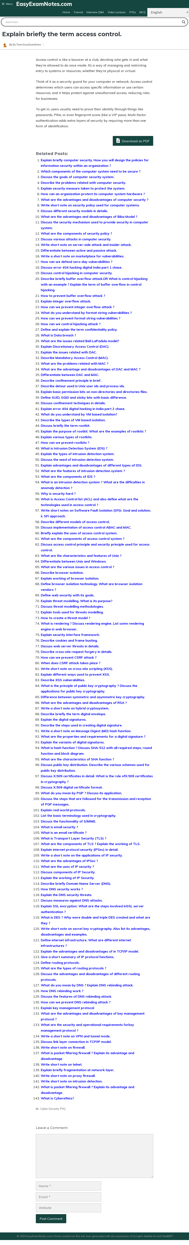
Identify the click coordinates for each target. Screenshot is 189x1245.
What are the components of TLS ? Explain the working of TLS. (90, 844)
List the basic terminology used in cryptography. (78, 815)
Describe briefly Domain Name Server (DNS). (76, 883)
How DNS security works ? (62, 889)
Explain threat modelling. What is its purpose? (76, 601)
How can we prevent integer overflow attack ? (77, 307)
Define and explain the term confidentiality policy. (79, 329)
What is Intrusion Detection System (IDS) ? (74, 448)
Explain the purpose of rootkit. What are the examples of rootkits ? (93, 431)
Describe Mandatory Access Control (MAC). (75, 358)
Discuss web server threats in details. (70, 646)
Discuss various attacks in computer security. (76, 239)
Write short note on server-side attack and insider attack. (86, 245)
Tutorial (78, 12)
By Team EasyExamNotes (27, 44)
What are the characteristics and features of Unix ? (81, 555)
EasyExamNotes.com (44, 3)
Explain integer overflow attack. (66, 301)
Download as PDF (133, 140)
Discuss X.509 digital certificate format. (72, 787)
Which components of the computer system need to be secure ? (90, 171)
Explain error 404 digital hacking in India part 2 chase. (83, 409)
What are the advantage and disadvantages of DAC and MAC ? (90, 369)
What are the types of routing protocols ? (73, 968)
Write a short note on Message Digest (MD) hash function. (86, 731)
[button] (7, 4)
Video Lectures (117, 12)
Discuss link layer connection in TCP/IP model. (76, 1042)
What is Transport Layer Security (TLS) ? (73, 838)
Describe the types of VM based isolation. (73, 420)
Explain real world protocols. (63, 810)
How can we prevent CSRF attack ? (69, 657)
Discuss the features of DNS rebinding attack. (76, 996)
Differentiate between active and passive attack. (79, 250)
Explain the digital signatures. (63, 719)
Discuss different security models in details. (74, 211)
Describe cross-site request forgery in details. (76, 652)
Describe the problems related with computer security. (83, 182)
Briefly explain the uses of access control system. (79, 533)
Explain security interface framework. (70, 635)
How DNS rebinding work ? (62, 991)
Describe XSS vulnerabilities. (63, 680)
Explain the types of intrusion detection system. (77, 454)
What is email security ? (59, 827)
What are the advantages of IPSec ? (69, 861)
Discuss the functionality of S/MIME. (68, 821)
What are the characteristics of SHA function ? (77, 759)
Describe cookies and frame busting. (69, 640)
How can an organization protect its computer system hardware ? (93, 194)
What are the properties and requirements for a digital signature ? (93, 736)
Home (66, 12)
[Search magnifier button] (183, 22)
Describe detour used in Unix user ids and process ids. (83, 386)
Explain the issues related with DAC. (69, 352)
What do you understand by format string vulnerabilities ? (86, 313)
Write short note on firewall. (63, 1047)
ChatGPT (167, 1236)
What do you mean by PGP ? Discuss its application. (81, 793)
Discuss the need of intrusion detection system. (77, 459)
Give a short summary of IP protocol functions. (77, 957)
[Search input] (93, 22)
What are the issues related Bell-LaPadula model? (80, 341)
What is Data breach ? (58, 335)
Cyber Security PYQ (53, 1109)
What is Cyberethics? (57, 1098)
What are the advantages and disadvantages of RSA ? (84, 703)
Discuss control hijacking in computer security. (76, 273)
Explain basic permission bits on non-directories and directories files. (94, 392)
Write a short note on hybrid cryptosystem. (75, 708)
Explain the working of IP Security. (67, 878)
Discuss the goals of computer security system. (77, 177)
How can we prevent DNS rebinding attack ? (76, 1002)
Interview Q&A (95, 12)
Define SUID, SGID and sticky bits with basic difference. (84, 397)
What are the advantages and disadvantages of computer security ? (94, 199)
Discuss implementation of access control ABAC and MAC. (86, 527)
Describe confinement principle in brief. (71, 380)
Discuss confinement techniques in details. (73, 403)
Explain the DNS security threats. (66, 895)
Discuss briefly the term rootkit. (65, 425)
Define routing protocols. (60, 962)
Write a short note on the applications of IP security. (82, 855)
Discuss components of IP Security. (68, 872)
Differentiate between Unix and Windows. (73, 561)
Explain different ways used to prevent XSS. (75, 674)
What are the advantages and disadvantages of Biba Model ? (89, 216)
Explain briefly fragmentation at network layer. (77, 1070)
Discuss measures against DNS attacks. (72, 900)
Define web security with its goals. (67, 595)
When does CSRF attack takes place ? (70, 663)
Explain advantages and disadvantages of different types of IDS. (91, 465)
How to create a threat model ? (65, 618)
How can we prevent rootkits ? (65, 442)
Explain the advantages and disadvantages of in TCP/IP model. (90, 951)
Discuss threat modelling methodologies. (72, 606)
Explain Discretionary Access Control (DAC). (75, 346)
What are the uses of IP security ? (67, 866)
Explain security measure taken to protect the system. (83, 188)
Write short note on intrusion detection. (71, 1081)
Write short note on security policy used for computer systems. (90, 205)
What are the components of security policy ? (76, 233)
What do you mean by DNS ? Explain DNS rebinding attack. (87, 985)
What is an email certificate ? (64, 832)
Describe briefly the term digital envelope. (73, 714)
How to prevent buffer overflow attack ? (73, 296)
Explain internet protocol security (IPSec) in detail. (79, 849)
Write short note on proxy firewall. (68, 1076)
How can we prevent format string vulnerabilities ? (80, 318)
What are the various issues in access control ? (77, 567)
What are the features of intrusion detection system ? (83, 471)
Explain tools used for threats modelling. (72, 612)
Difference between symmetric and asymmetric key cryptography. (93, 697)
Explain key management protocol (67, 1008)
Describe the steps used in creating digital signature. (81, 725)
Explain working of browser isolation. (70, 578)
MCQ (142, 12)
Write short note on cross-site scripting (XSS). (77, 669)
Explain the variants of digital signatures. (72, 742)
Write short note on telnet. (61, 1064)
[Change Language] (168, 12)
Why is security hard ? (58, 493)
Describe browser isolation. (62, 572)
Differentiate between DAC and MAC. (70, 375)
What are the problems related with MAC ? (74, 363)
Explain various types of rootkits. (66, 437)
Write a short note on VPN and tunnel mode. (75, 1036)
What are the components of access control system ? (82, 539)
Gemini (148, 1236)
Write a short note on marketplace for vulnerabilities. (82, 256)
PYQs (132, 12)
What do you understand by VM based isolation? (79, 414)
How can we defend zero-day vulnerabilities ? (76, 262)
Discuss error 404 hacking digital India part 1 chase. (81, 267)
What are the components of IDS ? (68, 476)
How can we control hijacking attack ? (71, 324)
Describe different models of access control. (75, 522)
